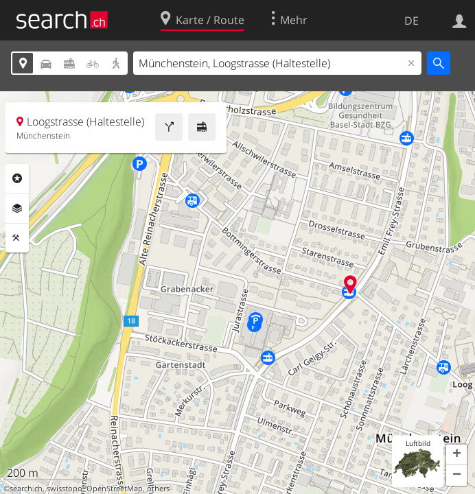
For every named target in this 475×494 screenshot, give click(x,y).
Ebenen (17, 208)
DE (411, 20)
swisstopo (64, 488)
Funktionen (17, 238)
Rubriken (17, 178)
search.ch (26, 488)
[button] (456, 455)
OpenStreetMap (114, 488)
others (158, 488)
